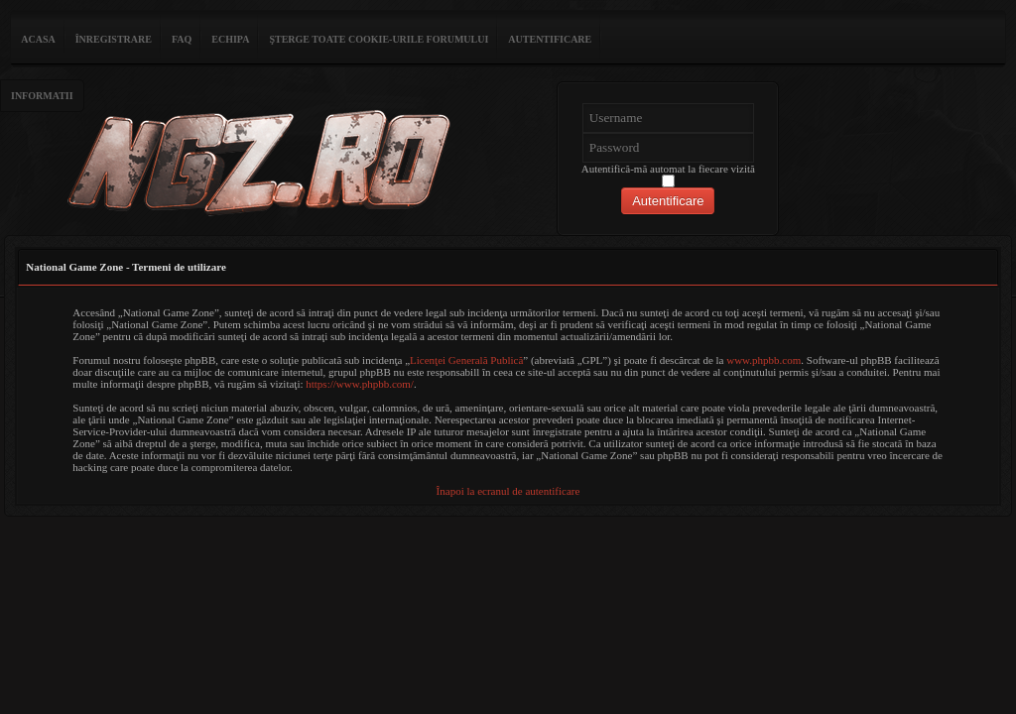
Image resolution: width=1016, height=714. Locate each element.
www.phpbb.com (763, 360)
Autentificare (549, 39)
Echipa (230, 39)
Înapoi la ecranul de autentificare (508, 491)
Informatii (42, 95)
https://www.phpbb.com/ (360, 384)
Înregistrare (113, 39)
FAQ (181, 39)
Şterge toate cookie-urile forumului (378, 39)
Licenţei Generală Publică (466, 360)
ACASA (38, 39)
